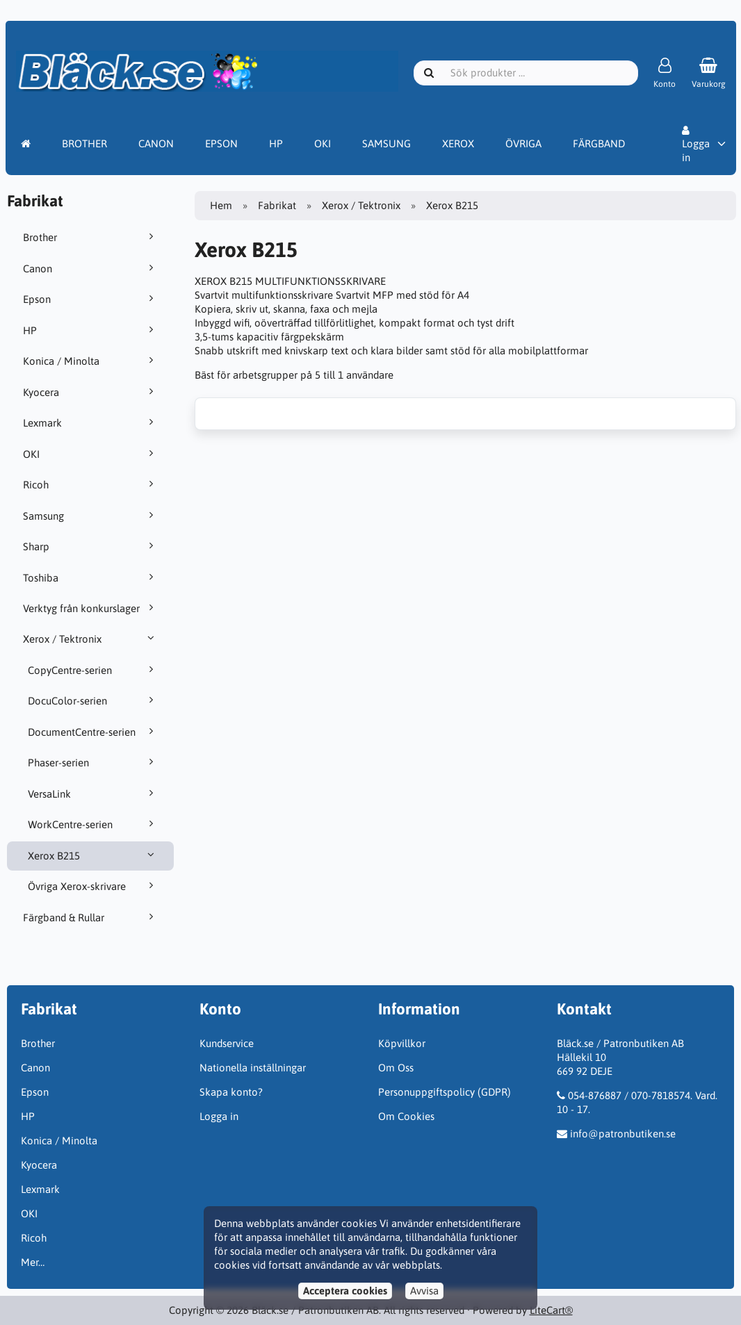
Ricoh (90, 484)
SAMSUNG (386, 143)
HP (276, 143)
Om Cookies (406, 1116)
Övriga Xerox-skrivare (93, 886)
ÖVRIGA (523, 143)
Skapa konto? (231, 1092)
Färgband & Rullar (90, 917)
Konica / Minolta (90, 360)
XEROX (458, 143)
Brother (90, 237)
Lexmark (90, 422)
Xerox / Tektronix (90, 638)
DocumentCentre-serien (93, 731)
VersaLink (93, 793)
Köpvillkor (401, 1043)
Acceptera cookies (345, 1291)
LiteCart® (551, 1310)
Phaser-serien (93, 762)
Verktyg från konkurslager (90, 608)
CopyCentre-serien (93, 670)
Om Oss (396, 1067)
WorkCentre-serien (93, 824)
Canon (90, 268)
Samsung (90, 515)
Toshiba (90, 577)
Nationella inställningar (253, 1067)
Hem (221, 205)
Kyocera (90, 392)
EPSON (221, 143)
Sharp (90, 546)
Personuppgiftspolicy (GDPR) (444, 1092)
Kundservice (227, 1043)
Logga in (696, 144)
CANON (156, 143)
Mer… (32, 1262)
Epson (90, 299)
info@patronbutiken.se (623, 1133)
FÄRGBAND (599, 143)
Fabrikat (277, 205)
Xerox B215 (93, 855)
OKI (322, 143)
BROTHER (84, 143)
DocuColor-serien (93, 700)
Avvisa (424, 1291)
